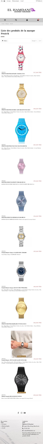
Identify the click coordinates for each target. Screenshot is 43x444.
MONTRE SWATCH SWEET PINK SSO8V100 (13, 182)
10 (40, 40)
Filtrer (4, 40)
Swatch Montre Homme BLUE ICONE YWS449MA (14, 287)
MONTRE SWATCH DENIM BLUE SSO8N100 (13, 217)
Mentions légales (15, 1)
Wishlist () (39, 1)
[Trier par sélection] (34, 41)
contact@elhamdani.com (29, 430)
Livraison (9, 1)
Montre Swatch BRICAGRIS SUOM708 (11, 396)
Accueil (22, 1)
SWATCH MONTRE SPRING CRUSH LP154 (13, 73)
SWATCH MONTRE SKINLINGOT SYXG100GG (14, 324)
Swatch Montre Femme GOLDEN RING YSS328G (14, 252)
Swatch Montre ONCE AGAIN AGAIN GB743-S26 (14, 360)
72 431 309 (27, 428)
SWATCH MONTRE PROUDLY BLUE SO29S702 (14, 146)
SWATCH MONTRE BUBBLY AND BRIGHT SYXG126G (16, 109)
